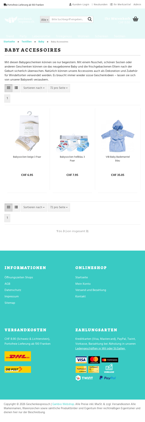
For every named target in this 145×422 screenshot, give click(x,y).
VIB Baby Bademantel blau (118, 162)
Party (23, 36)
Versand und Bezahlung (90, 293)
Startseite (81, 280)
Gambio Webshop (63, 407)
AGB (7, 286)
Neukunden (100, 5)
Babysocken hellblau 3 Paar (72, 162)
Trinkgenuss (64, 36)
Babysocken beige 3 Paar (27, 160)
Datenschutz (13, 293)
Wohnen (83, 36)
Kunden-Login (79, 5)
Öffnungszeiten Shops (19, 280)
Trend (10, 36)
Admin (137, 5)
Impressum (12, 299)
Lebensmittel (41, 36)
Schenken (101, 36)
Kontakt (80, 299)
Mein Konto (83, 286)
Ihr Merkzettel (120, 5)
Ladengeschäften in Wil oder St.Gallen (100, 351)
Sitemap (10, 305)
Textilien (119, 36)
